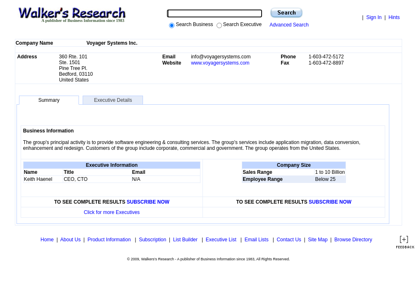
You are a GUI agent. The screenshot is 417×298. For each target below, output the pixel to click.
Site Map (317, 240)
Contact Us (288, 240)
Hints (394, 17)
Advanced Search (288, 25)
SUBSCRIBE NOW (148, 202)
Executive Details (113, 100)
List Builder (186, 240)
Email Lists (257, 240)
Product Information (110, 240)
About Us (70, 240)
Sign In (373, 17)
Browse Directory (353, 240)
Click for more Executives (112, 212)
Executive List (222, 240)
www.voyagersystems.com (220, 63)
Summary (49, 100)
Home (46, 240)
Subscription (152, 240)
